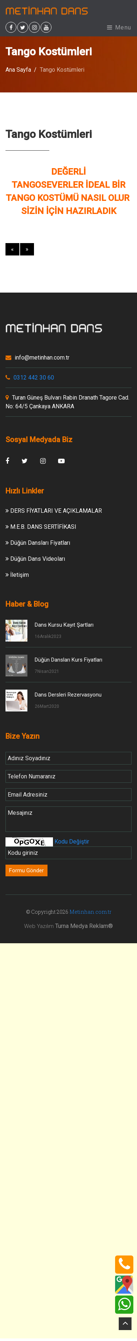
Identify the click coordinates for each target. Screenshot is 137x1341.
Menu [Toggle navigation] (119, 27)
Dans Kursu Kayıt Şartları (64, 625)
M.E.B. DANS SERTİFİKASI (40, 526)
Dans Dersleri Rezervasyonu (68, 694)
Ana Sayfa (18, 69)
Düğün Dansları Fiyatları (37, 542)
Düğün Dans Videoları (35, 558)
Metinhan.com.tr (90, 911)
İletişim (17, 574)
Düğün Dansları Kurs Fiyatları (68, 659)
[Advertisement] (68, 1014)
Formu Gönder (26, 870)
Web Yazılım (39, 926)
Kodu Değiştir (71, 841)
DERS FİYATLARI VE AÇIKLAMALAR (53, 510)
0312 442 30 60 (29, 377)
